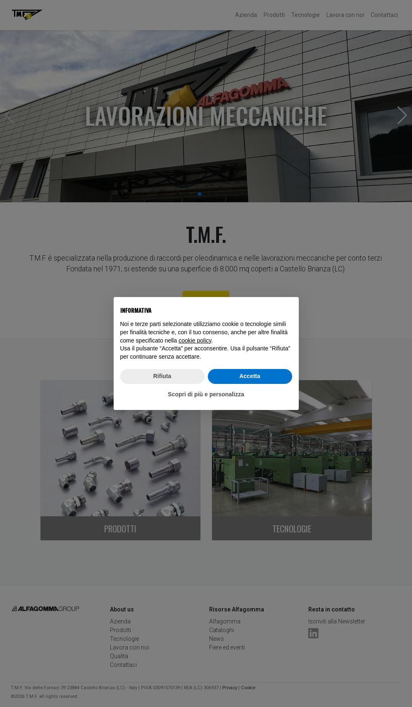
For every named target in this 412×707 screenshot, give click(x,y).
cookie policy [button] (195, 340)
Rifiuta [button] (162, 376)
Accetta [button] (249, 376)
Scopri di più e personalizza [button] (206, 394)
